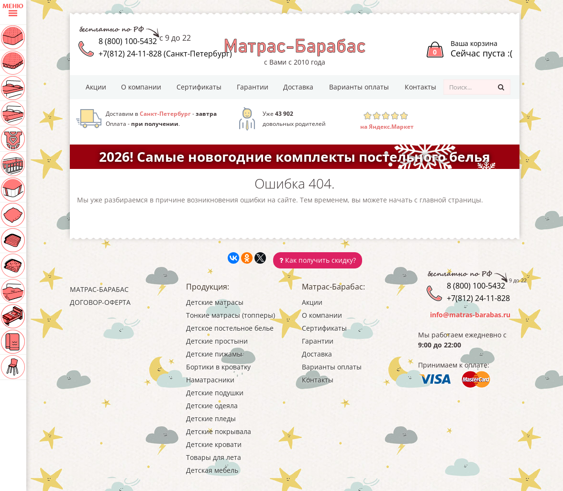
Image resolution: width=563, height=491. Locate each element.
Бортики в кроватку (218, 366)
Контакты (420, 86)
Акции (96, 86)
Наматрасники (210, 379)
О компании (141, 86)
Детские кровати (214, 444)
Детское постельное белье (230, 328)
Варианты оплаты (359, 86)
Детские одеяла (212, 405)
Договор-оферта (100, 302)
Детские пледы (211, 418)
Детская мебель (212, 470)
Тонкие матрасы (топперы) (230, 315)
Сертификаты (199, 86)
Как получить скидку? (317, 260)
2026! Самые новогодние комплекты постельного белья (294, 156)
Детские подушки (214, 392)
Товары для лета (213, 457)
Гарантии (252, 86)
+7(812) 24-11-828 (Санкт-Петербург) (165, 53)
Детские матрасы (214, 302)
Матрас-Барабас (99, 289)
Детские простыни (217, 341)
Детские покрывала (218, 431)
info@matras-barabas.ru (470, 314)
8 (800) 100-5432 (128, 41)
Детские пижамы (214, 353)
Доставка (298, 86)
